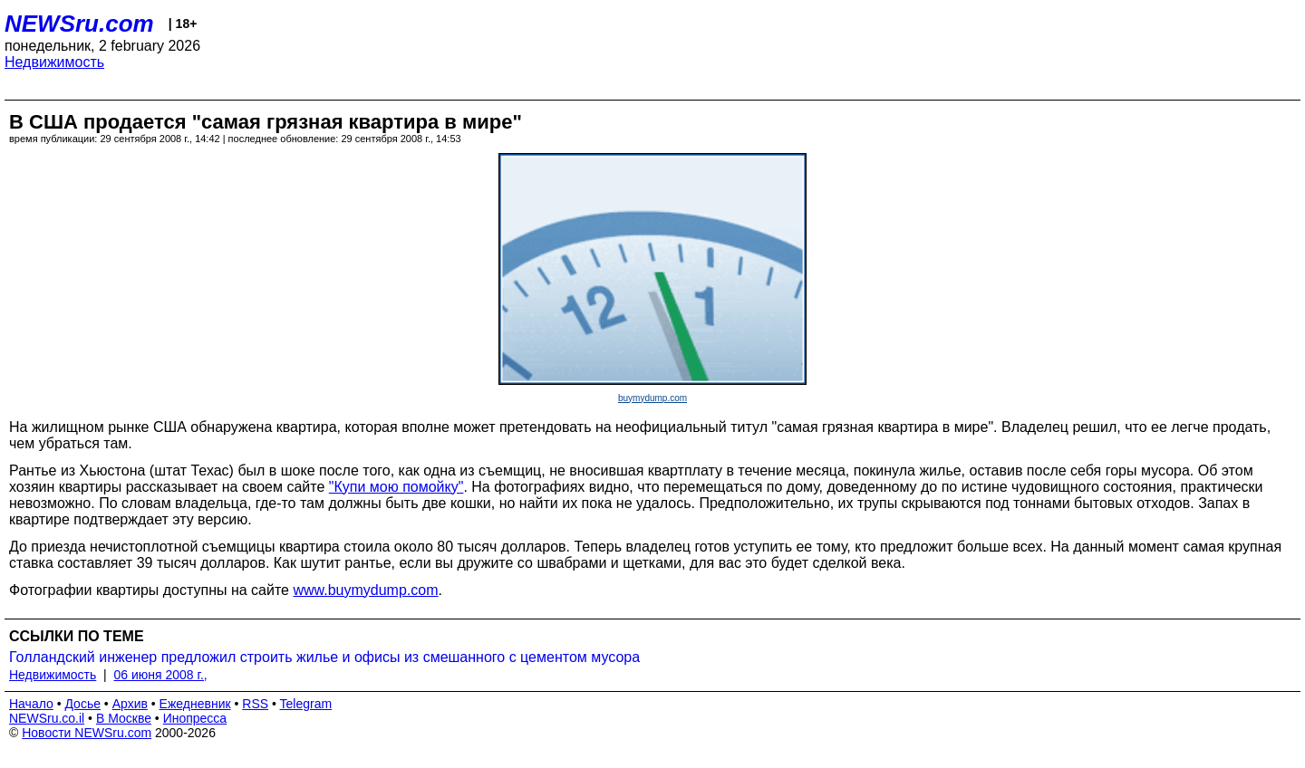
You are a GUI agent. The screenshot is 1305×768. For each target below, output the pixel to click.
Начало (31, 703)
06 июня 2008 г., (161, 674)
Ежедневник (195, 703)
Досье (82, 703)
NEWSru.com (79, 23)
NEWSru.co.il (46, 718)
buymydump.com (652, 398)
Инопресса (195, 718)
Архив (130, 703)
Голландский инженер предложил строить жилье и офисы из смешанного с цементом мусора (324, 657)
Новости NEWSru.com (86, 732)
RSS (255, 703)
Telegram (306, 703)
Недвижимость (54, 62)
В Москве (123, 718)
